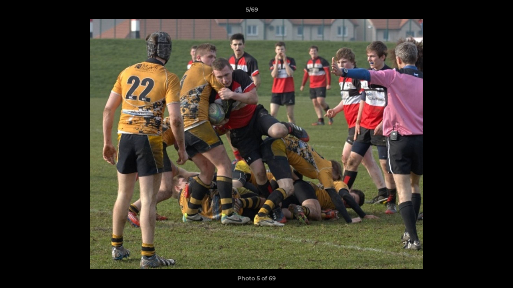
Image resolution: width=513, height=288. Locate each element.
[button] (479, 11)
